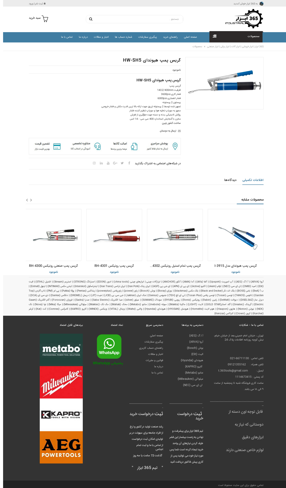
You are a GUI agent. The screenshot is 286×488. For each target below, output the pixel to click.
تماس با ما (64, 37)
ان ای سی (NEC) (229, 286)
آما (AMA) (185, 282)
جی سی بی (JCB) (110, 295)
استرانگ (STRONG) (81, 282)
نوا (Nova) (37, 304)
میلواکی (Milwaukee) (72, 304)
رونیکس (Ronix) (188, 300)
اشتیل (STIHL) (40, 282)
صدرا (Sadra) (79, 300)
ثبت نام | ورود (34, 4)
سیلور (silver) (129, 300)
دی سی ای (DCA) (36, 295)
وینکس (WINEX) (95, 309)
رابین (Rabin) (206, 300)
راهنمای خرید (167, 37)
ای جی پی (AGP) (158, 286)
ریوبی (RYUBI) (169, 300)
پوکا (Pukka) (64, 291)
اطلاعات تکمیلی (249, 180)
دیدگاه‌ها (227, 180)
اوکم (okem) (211, 286)
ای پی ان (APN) (177, 286)
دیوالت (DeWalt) (225, 300)
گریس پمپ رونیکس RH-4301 (111, 266)
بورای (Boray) (161, 291)
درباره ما (80, 37)
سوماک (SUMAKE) (149, 300)
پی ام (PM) (50, 291)
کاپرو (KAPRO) (75, 309)
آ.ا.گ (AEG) (238, 282)
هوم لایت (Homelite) (199, 309)
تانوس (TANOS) (240, 295)
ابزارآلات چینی (150, 282)
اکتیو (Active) (195, 286)
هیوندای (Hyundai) (151, 309)
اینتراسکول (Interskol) (83, 286)
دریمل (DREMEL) (76, 295)
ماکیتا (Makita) (174, 304)
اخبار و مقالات (98, 37)
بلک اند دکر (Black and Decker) (214, 291)
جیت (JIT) (93, 295)
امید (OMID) (246, 286)
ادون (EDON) (101, 282)
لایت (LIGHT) (192, 304)
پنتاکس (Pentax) (83, 291)
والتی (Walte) (131, 309)
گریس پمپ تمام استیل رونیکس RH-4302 (171, 266)
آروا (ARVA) (253, 282)
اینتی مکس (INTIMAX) (56, 286)
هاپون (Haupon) (223, 309)
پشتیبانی (105, 363)
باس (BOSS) (240, 291)
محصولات (194, 47)
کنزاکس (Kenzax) (220, 313)
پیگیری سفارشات (144, 37)
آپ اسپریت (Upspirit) (218, 282)
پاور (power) (128, 291)
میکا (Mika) (51, 304)
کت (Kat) (38, 309)
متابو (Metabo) (135, 304)
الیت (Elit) (194, 354)
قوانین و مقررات (151, 360)
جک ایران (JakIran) (132, 295)
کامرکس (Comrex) (55, 309)
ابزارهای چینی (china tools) (126, 282)
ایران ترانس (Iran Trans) (109, 286)
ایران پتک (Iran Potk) (135, 286)
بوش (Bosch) (144, 291)
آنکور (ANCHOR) (169, 282)
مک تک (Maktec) (95, 304)
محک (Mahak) (116, 304)
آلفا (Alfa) (198, 282)
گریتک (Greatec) (239, 304)
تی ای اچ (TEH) (173, 295)
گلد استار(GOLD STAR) (214, 304)
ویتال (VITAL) (114, 309)
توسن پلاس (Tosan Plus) (197, 295)
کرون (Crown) (239, 313)
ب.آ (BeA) (254, 291)
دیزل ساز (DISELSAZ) (248, 300)
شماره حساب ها (120, 37)
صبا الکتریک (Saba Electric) (104, 300)
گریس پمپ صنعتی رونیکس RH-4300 (50, 266)
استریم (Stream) (59, 282)
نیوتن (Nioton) (243, 309)
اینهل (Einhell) (34, 286)
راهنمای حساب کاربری (148, 348)
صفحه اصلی (187, 37)
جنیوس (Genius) (154, 295)
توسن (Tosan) (221, 295)
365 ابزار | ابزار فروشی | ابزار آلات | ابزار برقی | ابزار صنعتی (231, 47)
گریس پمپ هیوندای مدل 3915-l (232, 266)
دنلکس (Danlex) (56, 295)
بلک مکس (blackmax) (183, 291)
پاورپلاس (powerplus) (106, 291)
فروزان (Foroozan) (59, 300)
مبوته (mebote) (154, 304)
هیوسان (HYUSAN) (175, 309)
